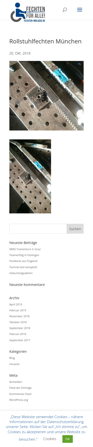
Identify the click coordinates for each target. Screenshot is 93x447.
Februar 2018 (17, 334)
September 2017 (19, 340)
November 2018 (19, 316)
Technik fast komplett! (23, 267)
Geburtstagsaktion (21, 273)
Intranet (14, 364)
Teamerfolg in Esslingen (24, 255)
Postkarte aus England (23, 261)
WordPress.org (18, 400)
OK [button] (67, 439)
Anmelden (15, 382)
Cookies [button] (49, 438)
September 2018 (19, 328)
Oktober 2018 (18, 322)
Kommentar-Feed (20, 394)
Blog (12, 358)
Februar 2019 (17, 310)
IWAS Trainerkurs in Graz (25, 249)
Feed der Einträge (20, 388)
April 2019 (15, 304)
